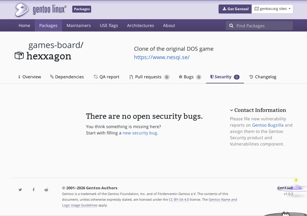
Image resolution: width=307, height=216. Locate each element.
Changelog (262, 77)
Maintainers (79, 25)
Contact (285, 187)
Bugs (190, 77)
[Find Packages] (265, 25)
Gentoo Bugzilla (268, 125)
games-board (54, 44)
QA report (106, 77)
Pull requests (150, 77)
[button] (235, 9)
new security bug (140, 133)
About (169, 25)
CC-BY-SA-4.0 (179, 199)
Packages (48, 25)
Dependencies (67, 77)
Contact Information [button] (260, 110)
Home (24, 25)
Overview (30, 77)
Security (225, 77)
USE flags (109, 25)
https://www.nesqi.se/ (162, 57)
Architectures (140, 25)
